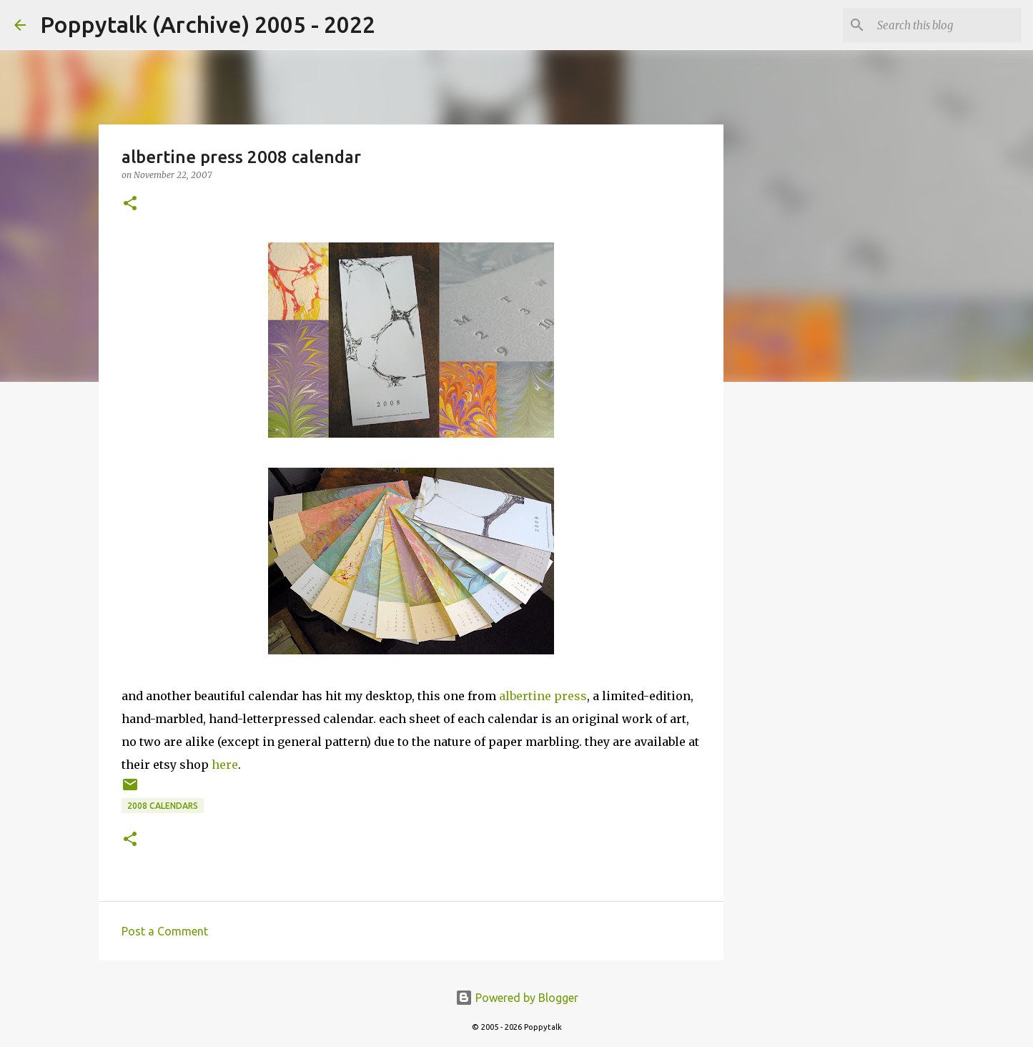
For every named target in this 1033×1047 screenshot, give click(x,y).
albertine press (543, 696)
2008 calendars (162, 805)
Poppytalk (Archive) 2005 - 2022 (207, 24)
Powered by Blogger (516, 997)
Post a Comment (165, 931)
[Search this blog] (946, 25)
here (225, 764)
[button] (130, 204)
